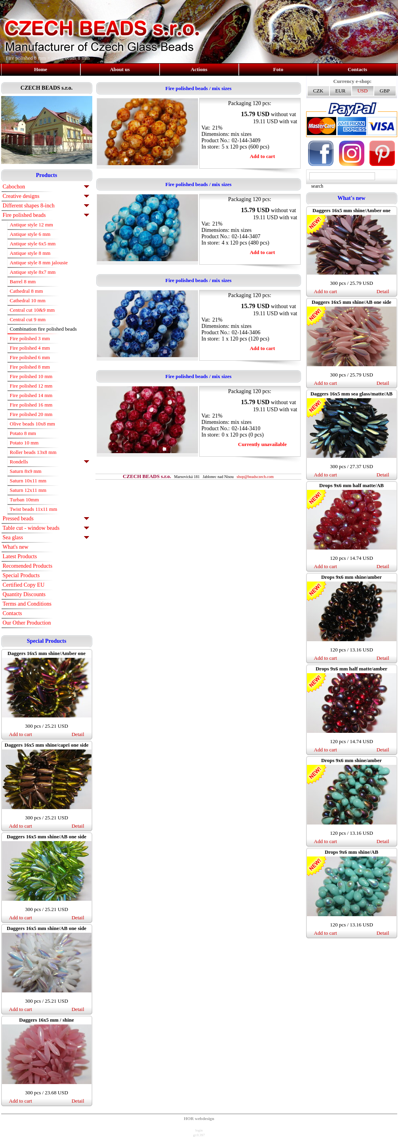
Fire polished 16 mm (31, 405)
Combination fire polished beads (43, 329)
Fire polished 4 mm (30, 348)
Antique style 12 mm (31, 225)
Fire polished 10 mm (31, 376)
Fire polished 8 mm (30, 367)
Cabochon (14, 187)
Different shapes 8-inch (29, 206)
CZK (318, 91)
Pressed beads (18, 518)
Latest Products (20, 556)
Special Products (21, 575)
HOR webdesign (199, 1118)
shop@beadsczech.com (255, 476)
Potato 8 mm (23, 433)
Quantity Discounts (24, 594)
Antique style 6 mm (30, 234)
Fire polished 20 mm (31, 414)
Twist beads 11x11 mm (33, 509)
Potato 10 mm (24, 443)
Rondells (19, 462)
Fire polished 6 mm (30, 357)
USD (362, 91)
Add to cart (20, 734)
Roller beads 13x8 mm (33, 452)
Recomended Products (28, 566)
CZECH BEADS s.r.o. (46, 88)
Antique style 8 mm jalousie (39, 262)
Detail (78, 734)
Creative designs (21, 196)
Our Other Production (27, 623)
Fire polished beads (24, 215)
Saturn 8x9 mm (26, 471)
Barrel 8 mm (23, 281)
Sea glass (13, 537)
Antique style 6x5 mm (33, 244)
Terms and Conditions (27, 604)
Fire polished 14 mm (31, 395)
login (199, 1130)
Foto (278, 69)
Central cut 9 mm (28, 319)
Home (40, 69)
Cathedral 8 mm (26, 291)
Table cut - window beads (31, 528)
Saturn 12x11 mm (28, 490)
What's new (16, 547)
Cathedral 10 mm (28, 300)
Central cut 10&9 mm (32, 310)
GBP (385, 91)
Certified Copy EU (24, 585)
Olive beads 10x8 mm (32, 424)
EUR (340, 91)
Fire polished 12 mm (31, 386)
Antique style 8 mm (30, 253)
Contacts (357, 69)
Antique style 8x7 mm (33, 272)
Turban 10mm (24, 500)
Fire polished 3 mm (30, 338)
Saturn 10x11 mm (28, 481)
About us (119, 69)
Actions (199, 69)
